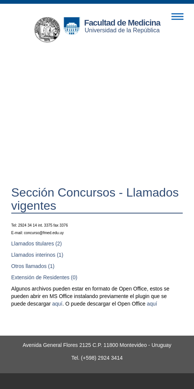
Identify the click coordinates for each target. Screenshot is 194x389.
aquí (57, 304)
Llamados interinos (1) (37, 255)
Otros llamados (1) (33, 266)
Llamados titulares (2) (36, 244)
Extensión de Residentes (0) (44, 277)
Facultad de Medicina (122, 22)
